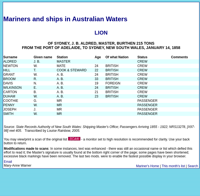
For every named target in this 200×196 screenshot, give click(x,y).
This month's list (173, 166)
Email (8, 162)
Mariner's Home (147, 166)
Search (193, 166)
